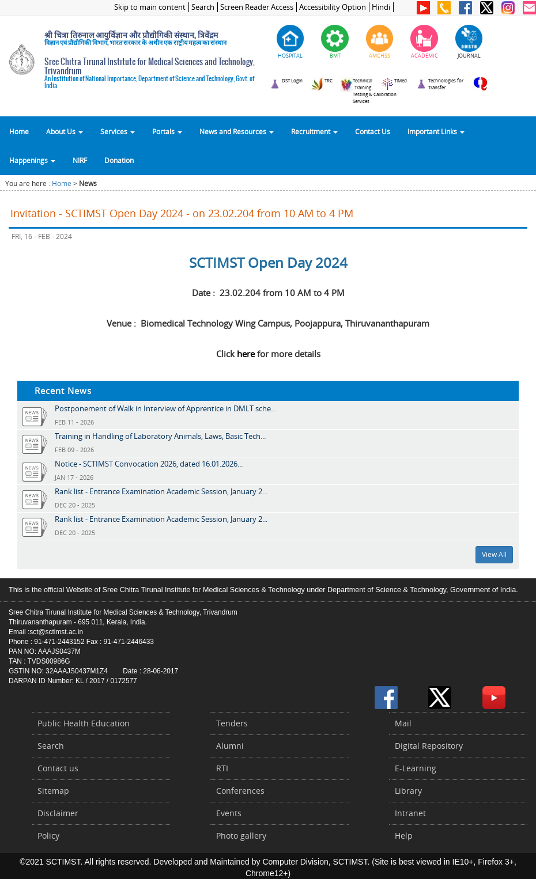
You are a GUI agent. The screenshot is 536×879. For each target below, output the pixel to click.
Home (19, 131)
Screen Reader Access (256, 7)
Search (202, 7)
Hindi (381, 7)
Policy (48, 835)
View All (494, 554)
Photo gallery (241, 835)
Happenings (32, 160)
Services (117, 131)
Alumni (230, 745)
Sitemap (53, 790)
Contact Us (372, 131)
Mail (403, 723)
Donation (119, 160)
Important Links (436, 131)
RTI (222, 768)
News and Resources (236, 131)
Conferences (240, 790)
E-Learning (415, 768)
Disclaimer (57, 813)
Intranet (410, 813)
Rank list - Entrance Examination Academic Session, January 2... (161, 491)
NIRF (80, 160)
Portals (167, 131)
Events (228, 813)
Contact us (57, 768)
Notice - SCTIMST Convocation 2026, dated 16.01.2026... (149, 464)
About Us (64, 131)
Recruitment (314, 131)
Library (408, 790)
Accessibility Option (332, 7)
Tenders (232, 723)
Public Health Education (83, 723)
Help (404, 835)
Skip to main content (150, 7)
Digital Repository (429, 745)
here (246, 353)
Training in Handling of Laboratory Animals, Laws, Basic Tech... (160, 436)
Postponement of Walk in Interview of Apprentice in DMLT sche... (165, 408)
